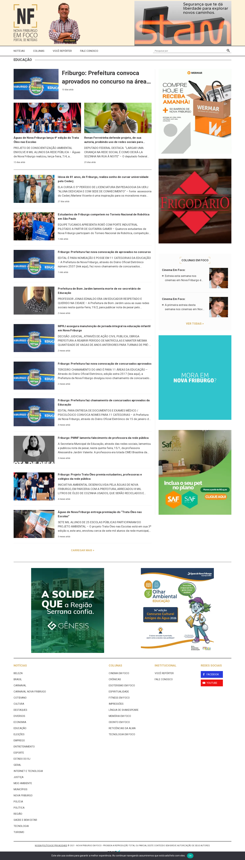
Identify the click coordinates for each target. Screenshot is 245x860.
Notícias (19, 50)
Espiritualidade (119, 691)
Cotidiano (20, 697)
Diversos (19, 716)
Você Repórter (62, 50)
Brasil (18, 679)
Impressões (116, 703)
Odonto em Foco (119, 722)
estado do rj (22, 758)
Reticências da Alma (122, 728)
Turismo (19, 832)
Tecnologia (21, 826)
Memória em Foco (120, 716)
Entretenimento (24, 746)
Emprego (19, 740)
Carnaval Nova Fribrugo (30, 691)
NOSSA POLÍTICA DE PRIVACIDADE (51, 845)
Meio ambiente (23, 783)
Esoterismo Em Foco (122, 685)
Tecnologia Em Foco (122, 734)
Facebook (213, 674)
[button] (228, 51)
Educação (20, 728)
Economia (20, 722)
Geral (17, 764)
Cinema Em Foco (119, 673)
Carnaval (20, 685)
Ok (190, 855)
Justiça (18, 777)
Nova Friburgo (23, 795)
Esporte (19, 752)
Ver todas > (195, 323)
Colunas (38, 50)
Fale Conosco (89, 50)
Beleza (18, 673)
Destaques (20, 709)
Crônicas (115, 679)
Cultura (19, 703)
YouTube (212, 682)
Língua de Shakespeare (123, 709)
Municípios (20, 789)
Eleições (19, 734)
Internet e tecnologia (28, 771)
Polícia (18, 801)
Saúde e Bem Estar (25, 819)
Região (18, 813)
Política (19, 807)
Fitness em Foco (119, 697)
